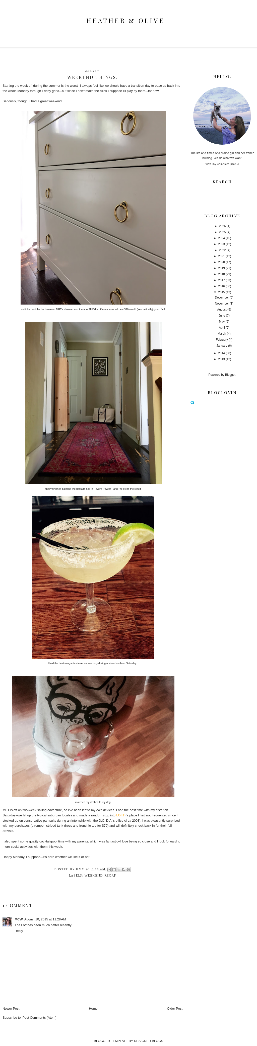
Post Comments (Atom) (39, 1017)
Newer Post (11, 1008)
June (222, 315)
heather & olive (125, 20)
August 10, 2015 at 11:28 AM (45, 919)
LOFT (120, 815)
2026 (222, 226)
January (222, 345)
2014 (221, 353)
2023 (221, 244)
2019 (221, 268)
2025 (222, 232)
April (222, 327)
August (221, 309)
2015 (221, 292)
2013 (221, 359)
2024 (221, 238)
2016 (221, 286)
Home (93, 1008)
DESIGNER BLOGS (148, 1041)
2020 (221, 262)
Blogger (230, 374)
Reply (19, 931)
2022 (222, 250)
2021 (221, 256)
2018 (221, 274)
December (222, 297)
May (222, 321)
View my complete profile (222, 164)
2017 (221, 280)
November (222, 303)
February (222, 339)
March (222, 333)
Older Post (174, 1008)
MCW (19, 919)
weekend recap (100, 876)
